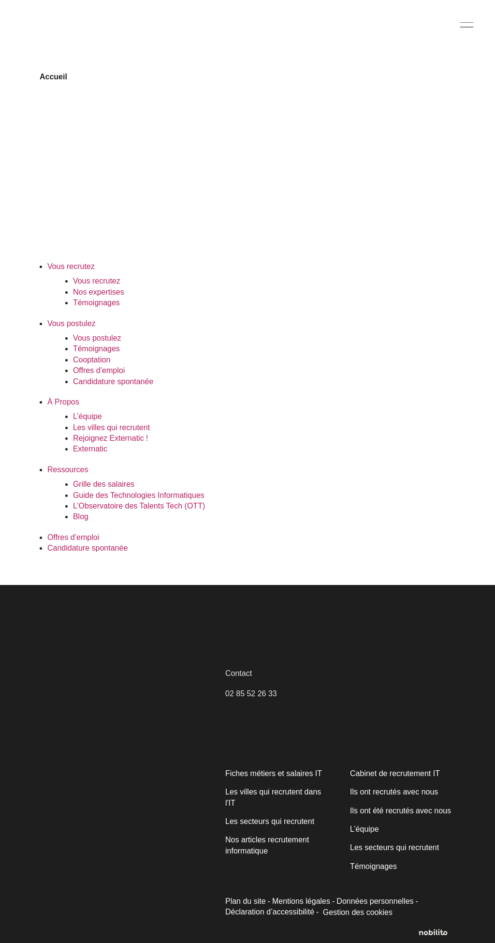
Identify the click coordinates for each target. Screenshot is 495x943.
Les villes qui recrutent (111, 427)
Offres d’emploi (99, 370)
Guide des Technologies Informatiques (138, 495)
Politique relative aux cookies (76, 878)
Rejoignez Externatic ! (109, 438)
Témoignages (96, 302)
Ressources (67, 469)
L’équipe (87, 416)
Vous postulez (71, 323)
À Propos (62, 401)
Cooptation (92, 359)
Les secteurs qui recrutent (268, 821)
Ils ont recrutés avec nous (393, 791)
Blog (80, 516)
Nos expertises (98, 292)
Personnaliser (78, 903)
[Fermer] (225, 802)
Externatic (90, 448)
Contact (238, 673)
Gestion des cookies (315, 912)
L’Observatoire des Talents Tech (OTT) (138, 505)
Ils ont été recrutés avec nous (399, 810)
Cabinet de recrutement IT (393, 773)
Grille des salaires (103, 484)
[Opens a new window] (437, 933)
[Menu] (467, 24)
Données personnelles (372, 901)
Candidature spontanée (112, 381)
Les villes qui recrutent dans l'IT (272, 797)
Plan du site (245, 901)
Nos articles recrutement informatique (266, 845)
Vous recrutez (70, 266)
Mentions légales (300, 901)
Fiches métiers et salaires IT (272, 773)
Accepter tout (173, 903)
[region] (125, 861)
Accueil (52, 76)
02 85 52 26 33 (251, 693)
